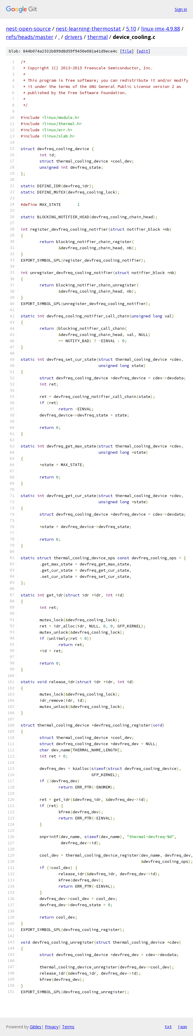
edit (143, 51)
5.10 (131, 28)
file (127, 51)
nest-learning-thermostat (88, 28)
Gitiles (35, 1027)
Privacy (51, 1027)
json (182, 1026)
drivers (73, 36)
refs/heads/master (29, 36)
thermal (97, 36)
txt (168, 1026)
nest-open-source (28, 28)
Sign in (181, 9)
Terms (68, 1027)
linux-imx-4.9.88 (160, 28)
